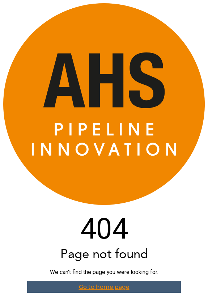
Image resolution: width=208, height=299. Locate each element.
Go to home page (104, 286)
